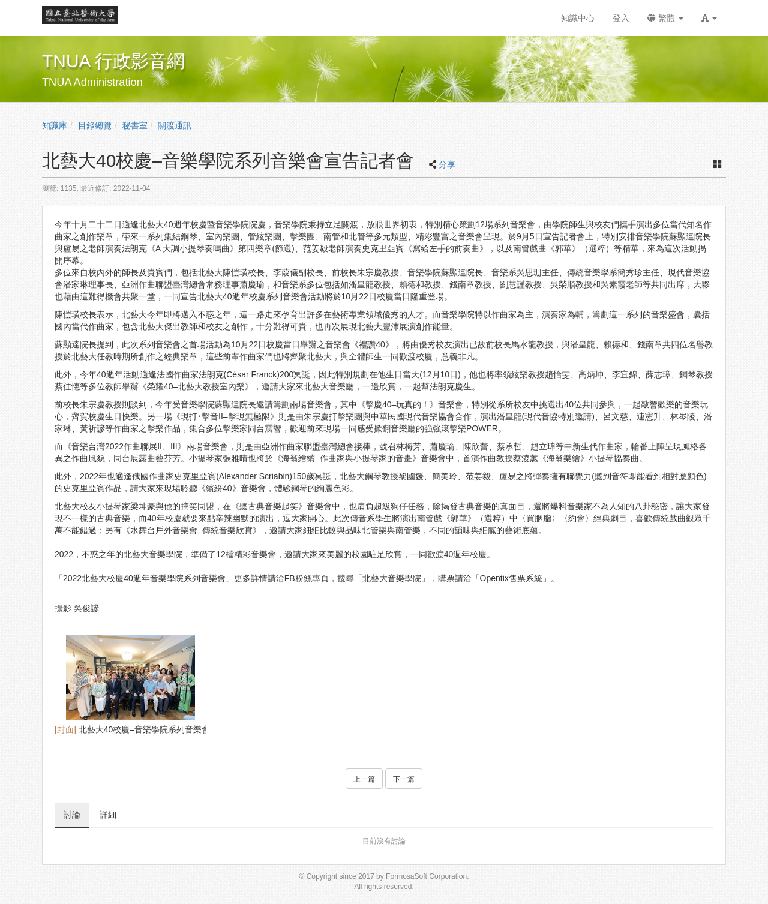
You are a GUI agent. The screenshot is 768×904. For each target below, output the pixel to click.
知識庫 (54, 125)
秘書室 (135, 125)
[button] (709, 18)
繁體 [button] (665, 18)
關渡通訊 (174, 125)
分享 (447, 164)
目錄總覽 (95, 125)
